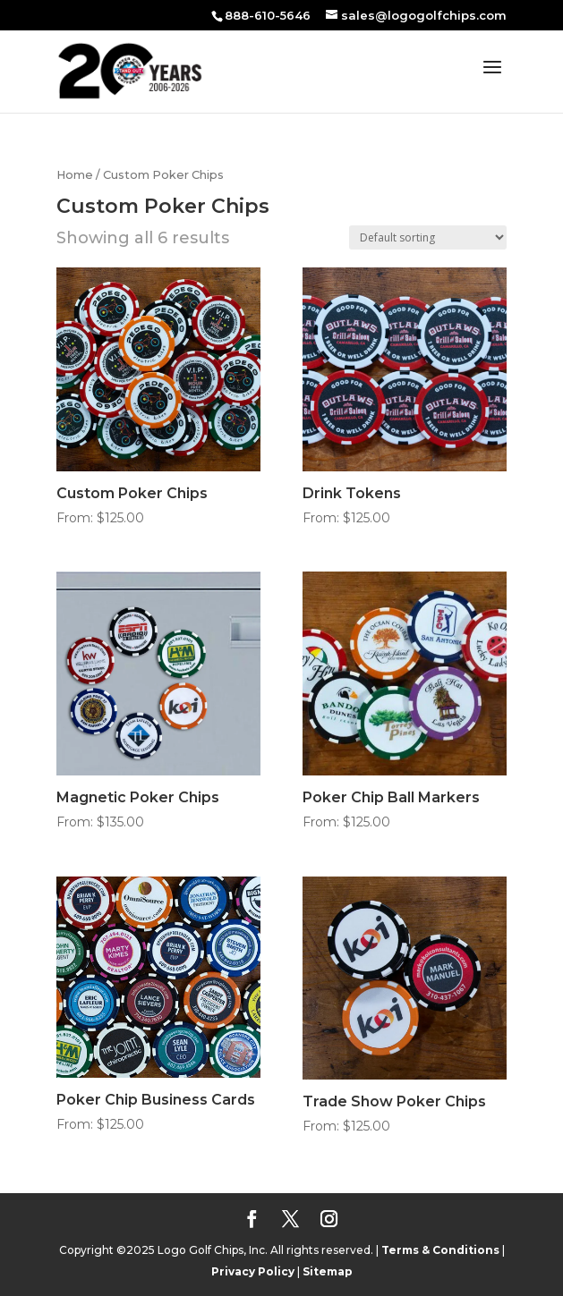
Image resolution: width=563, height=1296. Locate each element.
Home (74, 175)
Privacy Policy (252, 1271)
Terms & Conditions (440, 1250)
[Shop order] (428, 237)
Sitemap (328, 1271)
